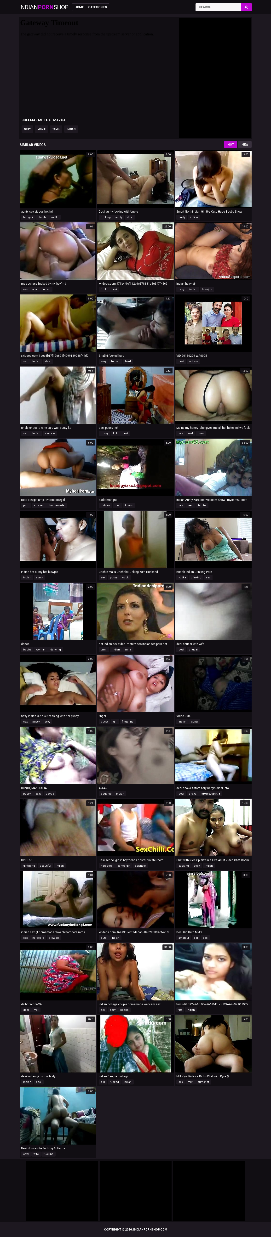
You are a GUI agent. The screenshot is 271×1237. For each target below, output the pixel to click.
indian (71, 129)
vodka (182, 577)
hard (128, 361)
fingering (127, 721)
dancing (55, 649)
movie (41, 129)
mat (36, 1009)
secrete (50, 433)
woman (41, 649)
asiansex (140, 865)
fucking (106, 217)
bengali (28, 217)
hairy (182, 289)
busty (182, 217)
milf (190, 1082)
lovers (129, 505)
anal (35, 289)
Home (79, 7)
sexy (27, 129)
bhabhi (42, 217)
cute (104, 937)
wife (36, 1154)
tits (180, 1009)
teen (190, 505)
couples (106, 793)
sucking (184, 865)
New (245, 144)
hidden (105, 505)
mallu (54, 217)
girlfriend (29, 865)
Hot (230, 144)
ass (25, 289)
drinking (196, 577)
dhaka (192, 793)
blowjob (54, 937)
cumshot (203, 1082)
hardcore (107, 865)
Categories (97, 7)
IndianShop (44, 7)
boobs (202, 505)
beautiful (45, 865)
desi (130, 217)
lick (115, 433)
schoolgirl (123, 865)
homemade (56, 505)
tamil (56, 129)
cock (125, 577)
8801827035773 (210, 793)
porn (201, 433)
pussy (104, 433)
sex (25, 361)
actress (193, 361)
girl (115, 721)
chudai (193, 649)
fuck (104, 289)
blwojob (207, 289)
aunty (118, 217)
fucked (115, 361)
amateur (39, 505)
